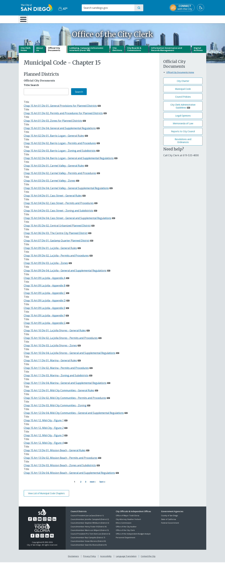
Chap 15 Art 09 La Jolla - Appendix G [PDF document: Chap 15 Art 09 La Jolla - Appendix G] (44, 325)
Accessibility (106, 557)
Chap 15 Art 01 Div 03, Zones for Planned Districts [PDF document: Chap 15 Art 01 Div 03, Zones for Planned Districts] (53, 123)
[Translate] (202, 7)
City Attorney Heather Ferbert (128, 520)
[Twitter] (35, 520)
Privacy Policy (89, 557)
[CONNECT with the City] (184, 7)
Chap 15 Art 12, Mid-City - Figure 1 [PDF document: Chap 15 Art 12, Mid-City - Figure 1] (44, 422)
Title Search (31, 87)
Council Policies (183, 99)
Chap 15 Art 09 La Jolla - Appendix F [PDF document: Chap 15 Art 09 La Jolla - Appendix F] (44, 318)
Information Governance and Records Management (166, 51)
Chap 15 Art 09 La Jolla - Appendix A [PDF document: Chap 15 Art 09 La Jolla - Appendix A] (44, 280)
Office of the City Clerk (125, 531)
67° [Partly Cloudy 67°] (61, 9)
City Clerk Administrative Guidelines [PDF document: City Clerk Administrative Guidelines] (182, 108)
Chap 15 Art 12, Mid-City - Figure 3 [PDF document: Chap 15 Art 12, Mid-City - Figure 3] (44, 437)
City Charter (183, 83)
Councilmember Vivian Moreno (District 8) (88, 542)
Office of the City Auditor (126, 527)
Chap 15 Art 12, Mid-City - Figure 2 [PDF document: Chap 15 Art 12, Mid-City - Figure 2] (44, 430)
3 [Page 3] (84, 483)
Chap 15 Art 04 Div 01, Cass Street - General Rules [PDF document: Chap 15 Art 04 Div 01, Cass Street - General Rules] (53, 198)
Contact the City (148, 557)
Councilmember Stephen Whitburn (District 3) (90, 523)
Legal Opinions (183, 117)
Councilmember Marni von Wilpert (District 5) (90, 531)
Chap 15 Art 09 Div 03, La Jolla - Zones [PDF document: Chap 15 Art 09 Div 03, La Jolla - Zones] (46, 265)
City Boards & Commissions (134, 51)
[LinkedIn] (54, 520)
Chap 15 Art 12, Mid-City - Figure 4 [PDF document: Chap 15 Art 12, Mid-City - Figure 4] (44, 445)
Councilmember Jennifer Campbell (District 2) (90, 520)
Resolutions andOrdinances (183, 143)
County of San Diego (169, 516)
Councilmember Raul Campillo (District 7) (88, 538)
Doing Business (101, 19)
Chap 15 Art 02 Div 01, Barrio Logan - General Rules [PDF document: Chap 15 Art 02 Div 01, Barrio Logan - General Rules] (54, 138)
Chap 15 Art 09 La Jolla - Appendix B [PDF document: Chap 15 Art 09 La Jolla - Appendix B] (44, 288)
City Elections (117, 51)
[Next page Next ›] (91, 484)
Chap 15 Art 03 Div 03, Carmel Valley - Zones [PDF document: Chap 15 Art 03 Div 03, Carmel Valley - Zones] (49, 183)
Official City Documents (54, 51)
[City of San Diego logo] (35, 7)
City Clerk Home (25, 51)
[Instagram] (45, 520)
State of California (168, 520)
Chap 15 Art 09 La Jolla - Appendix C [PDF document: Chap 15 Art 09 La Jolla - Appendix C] (44, 295)
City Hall (191, 19)
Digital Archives (198, 51)
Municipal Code (183, 91)
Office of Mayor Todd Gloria (127, 516)
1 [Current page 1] (74, 484)
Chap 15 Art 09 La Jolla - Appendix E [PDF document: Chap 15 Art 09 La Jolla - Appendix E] (44, 310)
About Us (39, 51)
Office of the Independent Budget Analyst (133, 534)
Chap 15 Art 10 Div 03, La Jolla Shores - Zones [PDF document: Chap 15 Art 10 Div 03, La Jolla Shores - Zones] (50, 347)
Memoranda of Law (183, 125)
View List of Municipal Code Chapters (46, 494)
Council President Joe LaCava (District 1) (87, 516)
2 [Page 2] (80, 483)
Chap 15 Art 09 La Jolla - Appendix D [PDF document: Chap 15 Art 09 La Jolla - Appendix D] (45, 303)
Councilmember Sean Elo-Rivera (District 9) (89, 545)
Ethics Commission (123, 523)
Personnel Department (125, 538)
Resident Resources (74, 19)
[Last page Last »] (101, 484)
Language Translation (126, 557)
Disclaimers (73, 557)
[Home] (25, 20)
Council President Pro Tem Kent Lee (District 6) (90, 534)
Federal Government (170, 523)
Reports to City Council (183, 133)
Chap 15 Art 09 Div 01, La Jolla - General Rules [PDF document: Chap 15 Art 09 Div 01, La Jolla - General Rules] (50, 250)
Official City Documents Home (180, 74)
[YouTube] (40, 520)
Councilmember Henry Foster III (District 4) (88, 527)
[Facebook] (30, 520)
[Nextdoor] (49, 520)
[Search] (108, 7)
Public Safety (160, 19)
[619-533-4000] (191, 157)
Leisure (45, 19)
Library (130, 19)
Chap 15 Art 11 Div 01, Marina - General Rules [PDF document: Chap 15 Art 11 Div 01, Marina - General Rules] (50, 362)
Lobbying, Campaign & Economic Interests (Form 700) (86, 51)
